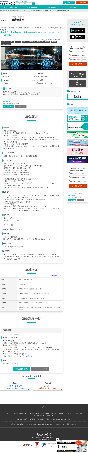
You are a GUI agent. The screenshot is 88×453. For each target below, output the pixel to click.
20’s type (58, 424)
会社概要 (19, 419)
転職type (13, 424)
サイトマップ (49, 415)
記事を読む (73, 7)
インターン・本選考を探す (31, 7)
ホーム (6, 413)
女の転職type (20, 424)
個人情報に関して (39, 415)
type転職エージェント (32, 424)
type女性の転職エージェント (47, 424)
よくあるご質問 (78, 413)
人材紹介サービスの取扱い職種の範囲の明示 (58, 419)
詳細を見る (9, 106)
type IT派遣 (66, 424)
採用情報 (25, 419)
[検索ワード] (24, 3)
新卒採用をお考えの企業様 (37, 419)
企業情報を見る (52, 7)
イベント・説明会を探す (10, 7)
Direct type (73, 424)
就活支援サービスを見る (65, 413)
